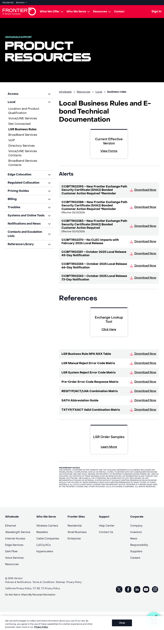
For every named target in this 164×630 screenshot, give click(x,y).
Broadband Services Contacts (22, 163)
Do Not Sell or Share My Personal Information (30, 594)
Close (122, 625)
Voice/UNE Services (22, 118)
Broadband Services (22, 135)
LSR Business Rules (22, 129)
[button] (29, 94)
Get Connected (19, 124)
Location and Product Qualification (23, 111)
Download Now (143, 190)
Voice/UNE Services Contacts (22, 153)
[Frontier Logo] (19, 11)
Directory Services (21, 146)
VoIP (11, 140)
